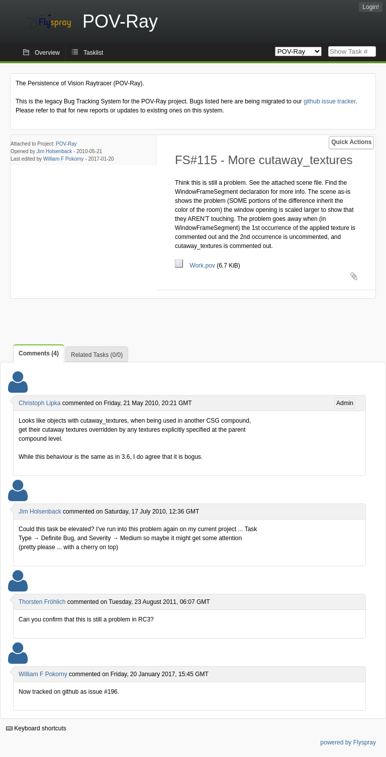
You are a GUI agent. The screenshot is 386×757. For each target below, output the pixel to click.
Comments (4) (39, 353)
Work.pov (196, 265)
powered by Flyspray (348, 742)
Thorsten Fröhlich (42, 601)
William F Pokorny (63, 159)
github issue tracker (329, 101)
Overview (47, 52)
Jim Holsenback (54, 151)
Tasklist (93, 52)
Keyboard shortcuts (36, 728)
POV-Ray (66, 144)
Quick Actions (351, 142)
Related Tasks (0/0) (97, 354)
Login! (370, 7)
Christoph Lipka (39, 403)
